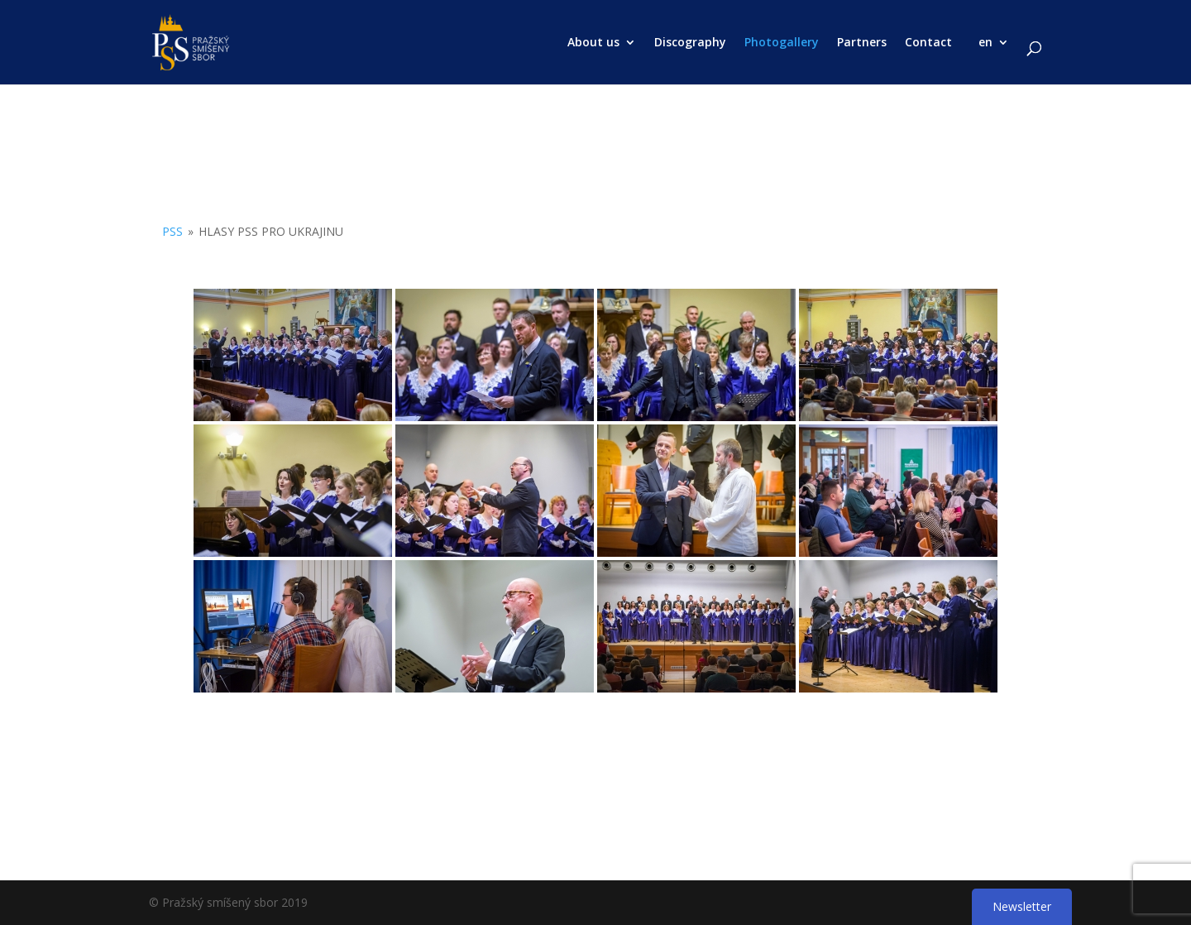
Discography (690, 43)
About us (593, 43)
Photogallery (781, 43)
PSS (172, 231)
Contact (928, 43)
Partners (862, 43)
